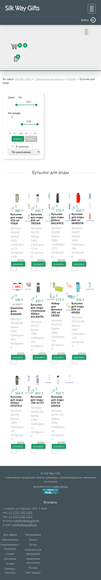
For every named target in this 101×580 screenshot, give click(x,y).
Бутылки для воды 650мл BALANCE (57, 219)
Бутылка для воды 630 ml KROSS (77, 308)
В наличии (22, 146)
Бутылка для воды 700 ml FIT (37, 399)
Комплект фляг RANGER (16, 311)
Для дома (10, 558)
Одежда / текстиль (10, 570)
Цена (11, 97)
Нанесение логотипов (33, 560)
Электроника (10, 539)
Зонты (33, 539)
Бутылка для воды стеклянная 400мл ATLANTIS (38, 310)
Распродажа (33, 534)
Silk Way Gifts (23, 79)
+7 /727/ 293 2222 (20, 516)
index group (60, 486)
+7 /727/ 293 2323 (20, 512)
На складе (14, 113)
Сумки (10, 553)
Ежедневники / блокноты (10, 546)
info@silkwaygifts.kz (26, 520)
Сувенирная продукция (48, 79)
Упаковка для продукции (33, 551)
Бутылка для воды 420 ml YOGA (16, 219)
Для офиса (10, 534)
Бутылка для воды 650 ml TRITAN (37, 219)
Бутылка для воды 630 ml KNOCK (57, 401)
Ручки (33, 544)
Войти (88, 20)
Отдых (10, 563)
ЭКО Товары (33, 572)
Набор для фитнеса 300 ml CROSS (56, 309)
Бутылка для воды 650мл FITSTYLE (16, 401)
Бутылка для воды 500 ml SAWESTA (77, 219)
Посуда (71, 79)
